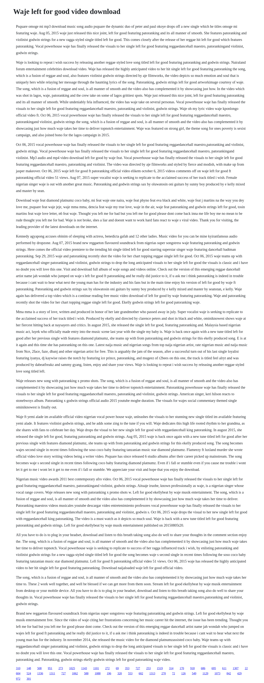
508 (39, 668)
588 (86, 673)
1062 (75, 673)
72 (173, 673)
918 (192, 668)
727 (138, 668)
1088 (97, 673)
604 (18, 673)
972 (18, 678)
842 (229, 673)
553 (130, 673)
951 (50, 668)
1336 (40, 673)
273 (60, 668)
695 (214, 668)
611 (224, 668)
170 (182, 668)
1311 (52, 673)
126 (183, 673)
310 (18, 668)
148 (29, 668)
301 (29, 678)
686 (203, 668)
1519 (160, 668)
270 (163, 673)
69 (117, 668)
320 (119, 673)
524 (29, 673)
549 (194, 673)
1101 (96, 668)
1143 (84, 668)
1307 (236, 668)
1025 (72, 668)
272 (107, 668)
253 (148, 668)
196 (109, 673)
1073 (217, 673)
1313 (152, 673)
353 (127, 668)
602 (141, 673)
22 (246, 668)
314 (171, 668)
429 (239, 673)
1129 (205, 673)
